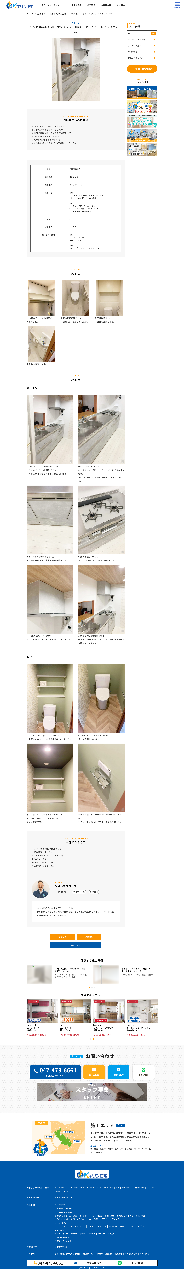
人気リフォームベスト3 (64, 1197)
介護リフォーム (62, 1191)
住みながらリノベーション (65, 1208)
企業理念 (108, 1254)
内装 (117, 1187)
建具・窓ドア (127, 1187)
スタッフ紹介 (145, 1254)
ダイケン (140, 1226)
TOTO (57, 1226)
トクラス (91, 1226)
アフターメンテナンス (110, 1219)
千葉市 (65, 1233)
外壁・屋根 (109, 1215)
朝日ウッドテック (127, 1226)
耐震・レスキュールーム (81, 1219)
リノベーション (62, 1219)
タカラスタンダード (77, 1226)
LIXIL (64, 1226)
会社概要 (118, 1254)
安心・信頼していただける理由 (67, 1254)
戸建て (57, 1241)
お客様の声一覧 (61, 1246)
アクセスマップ (131, 1254)
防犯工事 (150, 1187)
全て (142, 33)
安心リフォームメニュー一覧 (66, 1187)
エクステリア (122, 1215)
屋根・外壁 (139, 1187)
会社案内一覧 (87, 1254)
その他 (96, 1219)
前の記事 (62, 937)
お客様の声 (106, 5)
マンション (67, 1241)
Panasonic (113, 1226)
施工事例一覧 (60, 1204)
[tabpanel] (59, 974)
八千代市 (91, 1233)
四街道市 (101, 1233)
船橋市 (57, 1233)
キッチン (90, 1187)
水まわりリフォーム (63, 1215)
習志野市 (74, 1233)
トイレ (99, 1187)
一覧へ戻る (75, 945)
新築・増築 (140, 1215)
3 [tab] (94, 987)
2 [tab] (92, 987)
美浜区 (83, 1233)
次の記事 (89, 937)
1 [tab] (89, 987)
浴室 (82, 1187)
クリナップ (101, 1226)
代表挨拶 (99, 1254)
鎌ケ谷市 (111, 1233)
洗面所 (99, 1215)
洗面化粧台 (108, 1187)
